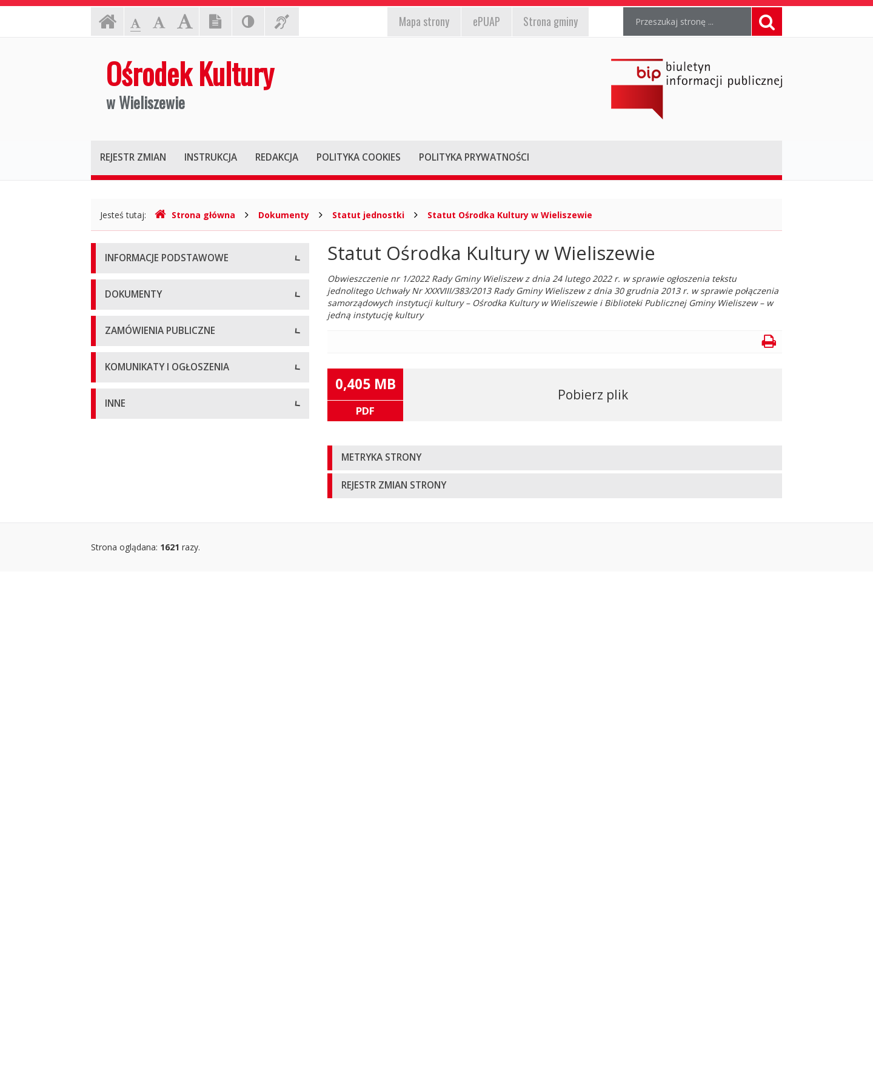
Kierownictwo (131, 369)
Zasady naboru (134, 596)
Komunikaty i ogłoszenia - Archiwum (176, 817)
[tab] (554, 457)
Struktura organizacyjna (151, 341)
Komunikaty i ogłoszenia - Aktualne (174, 790)
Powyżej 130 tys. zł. (143, 660)
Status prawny (133, 314)
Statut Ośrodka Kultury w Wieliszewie (509, 215)
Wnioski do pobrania (145, 541)
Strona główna (195, 215)
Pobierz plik (593, 394)
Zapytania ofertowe (143, 687)
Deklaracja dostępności (151, 423)
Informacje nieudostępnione (160, 881)
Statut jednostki (368, 215)
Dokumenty (283, 215)
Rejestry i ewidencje (144, 963)
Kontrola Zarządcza (143, 990)
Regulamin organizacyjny (153, 514)
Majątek (121, 908)
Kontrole (122, 935)
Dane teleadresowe (143, 287)
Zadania (120, 396)
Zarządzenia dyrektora (149, 569)
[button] (554, 457)
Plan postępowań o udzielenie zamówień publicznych (186, 720)
